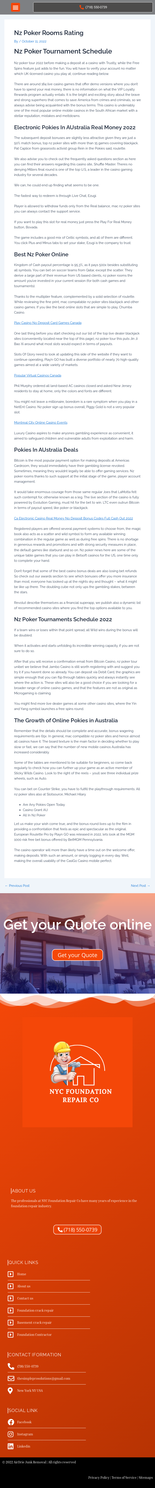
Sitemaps (146, 1477)
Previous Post (17, 885)
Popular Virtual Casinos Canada (37, 375)
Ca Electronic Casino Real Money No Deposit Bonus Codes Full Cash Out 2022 (73, 518)
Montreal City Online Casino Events (40, 422)
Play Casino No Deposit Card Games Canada (47, 323)
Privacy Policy (98, 1477)
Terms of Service (124, 1477)
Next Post (140, 885)
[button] (15, 7)
